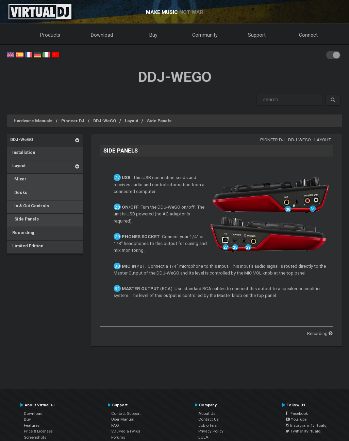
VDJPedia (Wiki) (125, 431)
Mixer (18, 178)
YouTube (296, 419)
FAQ (115, 425)
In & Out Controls (29, 205)
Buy (153, 35)
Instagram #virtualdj (307, 425)
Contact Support (126, 413)
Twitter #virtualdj (303, 431)
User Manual (122, 419)
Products (50, 35)
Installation (22, 152)
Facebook (297, 413)
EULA (203, 437)
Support (257, 35)
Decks (18, 192)
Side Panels (159, 120)
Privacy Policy (210, 431)
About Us (206, 413)
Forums (118, 437)
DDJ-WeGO (104, 120)
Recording (22, 232)
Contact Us (208, 419)
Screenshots (35, 437)
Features (31, 425)
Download (102, 35)
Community (205, 35)
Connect (308, 35)
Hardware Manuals (33, 120)
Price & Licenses (38, 431)
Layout (131, 120)
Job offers (207, 425)
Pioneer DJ (72, 120)
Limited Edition (26, 245)
